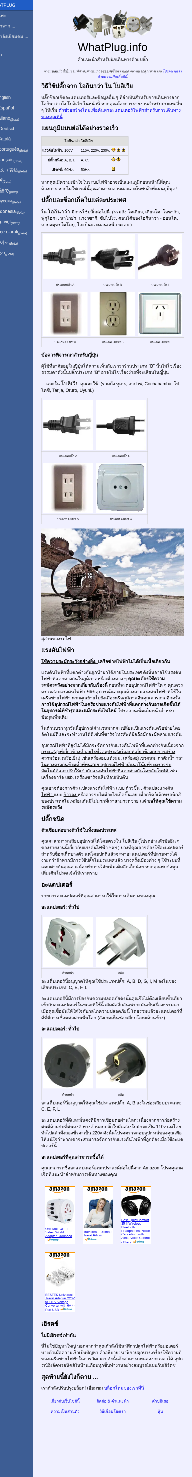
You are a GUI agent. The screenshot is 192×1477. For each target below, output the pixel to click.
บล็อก (8, 54)
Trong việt (17, 222)
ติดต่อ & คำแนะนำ (118, 1423)
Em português (21, 149)
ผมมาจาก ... (15, 25)
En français (18, 160)
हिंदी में (13, 180)
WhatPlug (15, 5)
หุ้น (162, 1433)
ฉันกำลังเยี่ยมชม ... (21, 36)
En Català (12, 138)
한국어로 (16, 242)
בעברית (14, 253)
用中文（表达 (20, 170)
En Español (14, 107)
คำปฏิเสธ (162, 1423)
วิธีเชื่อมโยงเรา (118, 1433)
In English (12, 97)
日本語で (16, 191)
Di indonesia (19, 211)
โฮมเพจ (10, 15)
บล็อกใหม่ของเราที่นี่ (136, 1409)
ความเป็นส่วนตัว (74, 1433)
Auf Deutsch (15, 128)
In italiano (17, 118)
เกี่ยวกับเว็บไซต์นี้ (75, 1423)
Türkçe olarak (21, 232)
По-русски (17, 201)
